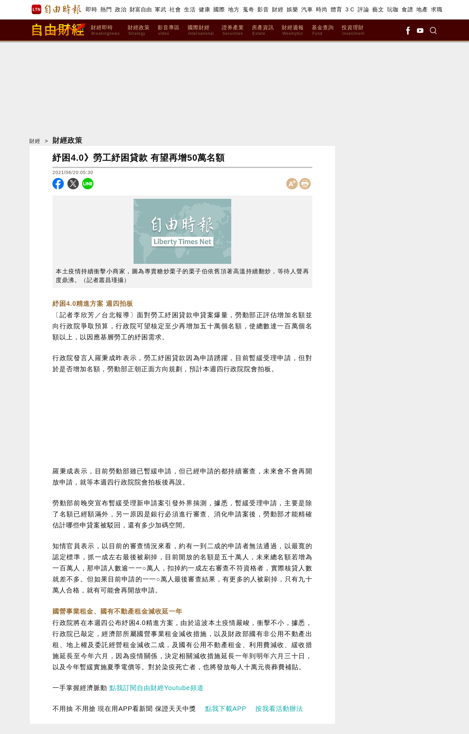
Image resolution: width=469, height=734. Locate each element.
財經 (277, 10)
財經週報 (293, 30)
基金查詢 (323, 30)
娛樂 (292, 10)
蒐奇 (248, 10)
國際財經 (201, 30)
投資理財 (353, 30)
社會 (175, 10)
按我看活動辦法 (279, 708)
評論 (363, 10)
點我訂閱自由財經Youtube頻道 (156, 687)
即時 (91, 10)
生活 (189, 10)
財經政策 (139, 30)
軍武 (160, 10)
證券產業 (233, 30)
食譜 (407, 10)
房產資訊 (263, 30)
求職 (436, 10)
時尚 (321, 10)
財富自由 (140, 10)
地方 (233, 10)
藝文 (378, 10)
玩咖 (392, 10)
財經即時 (105, 30)
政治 (120, 10)
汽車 (307, 10)
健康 (204, 10)
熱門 (106, 10)
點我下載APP (226, 708)
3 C (349, 10)
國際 (219, 10)
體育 (336, 10)
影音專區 (169, 30)
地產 (422, 10)
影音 (263, 10)
